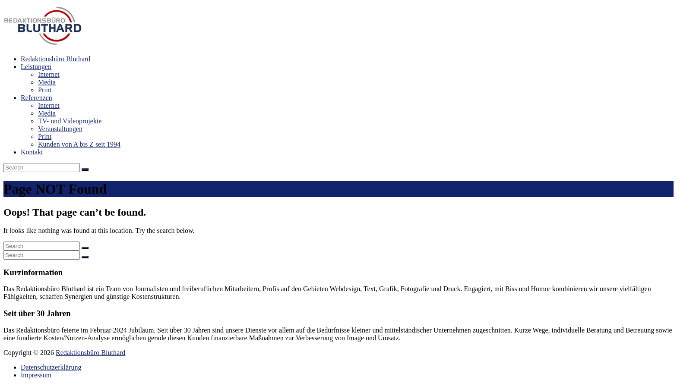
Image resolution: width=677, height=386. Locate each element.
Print (44, 90)
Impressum (36, 375)
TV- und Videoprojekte (69, 121)
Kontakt (32, 152)
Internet (49, 74)
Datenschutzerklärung (51, 367)
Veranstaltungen (60, 128)
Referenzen (36, 97)
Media (47, 82)
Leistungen (36, 66)
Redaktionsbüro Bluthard (55, 59)
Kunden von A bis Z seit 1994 (79, 144)
